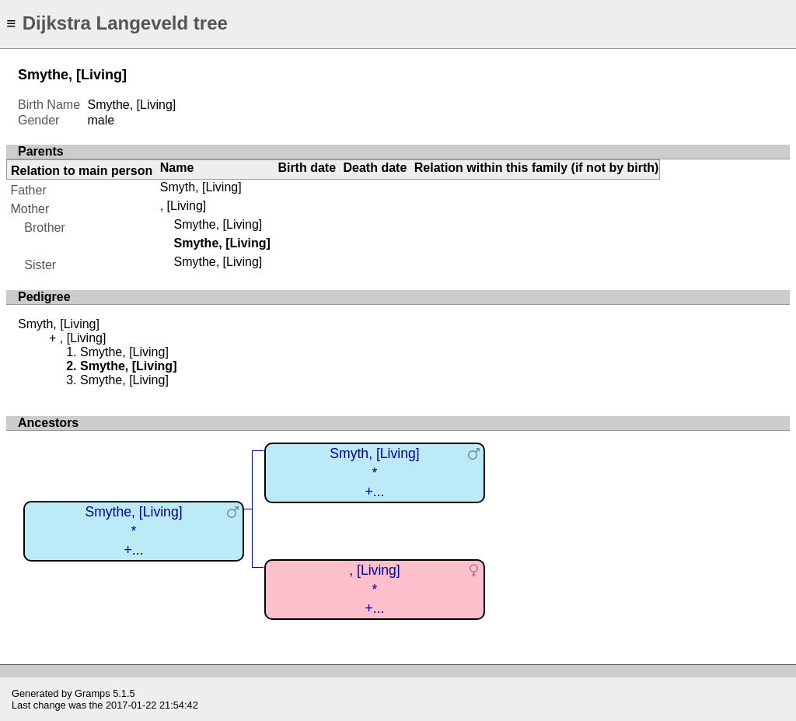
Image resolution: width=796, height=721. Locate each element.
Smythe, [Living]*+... (133, 531)
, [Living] (183, 205)
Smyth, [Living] (201, 187)
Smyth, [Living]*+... (374, 472)
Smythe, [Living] (217, 224)
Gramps (92, 693)
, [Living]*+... (374, 589)
